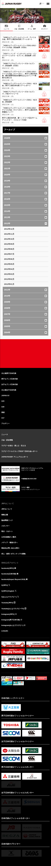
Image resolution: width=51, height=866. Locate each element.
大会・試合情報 (7, 440)
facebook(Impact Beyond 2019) (13, 579)
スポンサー (5, 526)
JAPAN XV (5, 396)
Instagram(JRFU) (8, 614)
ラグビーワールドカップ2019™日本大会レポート (19, 451)
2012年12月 (9, 229)
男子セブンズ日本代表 (18, 11)
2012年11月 (9, 234)
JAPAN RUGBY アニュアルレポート (14, 457)
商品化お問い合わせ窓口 (10, 548)
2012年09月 (9, 244)
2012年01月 (9, 284)
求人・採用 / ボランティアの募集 (13, 554)
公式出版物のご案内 (8, 537)
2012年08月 (9, 249)
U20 (2, 407)
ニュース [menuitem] (6, 29)
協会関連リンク (7, 520)
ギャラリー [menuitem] (44, 29)
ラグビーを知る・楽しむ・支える (13, 446)
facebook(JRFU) (7, 568)
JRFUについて (6, 509)
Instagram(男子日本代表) (10, 620)
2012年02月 (9, 279)
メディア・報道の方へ (9, 542)
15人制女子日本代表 (8, 390)
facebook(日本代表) (8, 574)
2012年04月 (9, 269)
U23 (2, 401)
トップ (3, 11)
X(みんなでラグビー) (9, 597)
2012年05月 (9, 264)
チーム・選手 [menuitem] (32, 29)
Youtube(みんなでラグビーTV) (12, 609)
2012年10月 (9, 239)
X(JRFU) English (7, 591)
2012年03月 (9, 274)
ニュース (4, 434)
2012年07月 (9, 254)
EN (43, 3)
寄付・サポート (7, 531)
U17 (2, 418)
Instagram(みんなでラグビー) (12, 625)
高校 (3, 412)
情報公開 (4, 515)
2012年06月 (9, 259)
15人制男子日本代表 (8, 373)
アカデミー (5, 423)
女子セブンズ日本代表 (9, 384)
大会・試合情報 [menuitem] (19, 29)
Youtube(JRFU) (7, 603)
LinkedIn (4, 631)
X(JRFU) (4, 585)
